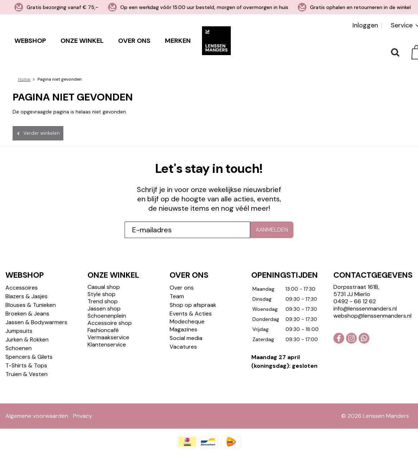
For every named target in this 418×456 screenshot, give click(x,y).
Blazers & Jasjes (26, 296)
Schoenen (18, 348)
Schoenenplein (106, 315)
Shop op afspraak (193, 305)
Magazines (183, 329)
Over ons (134, 40)
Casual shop (103, 287)
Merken (178, 40)
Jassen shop (104, 308)
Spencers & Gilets (29, 357)
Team (177, 296)
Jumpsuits (18, 331)
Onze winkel (82, 40)
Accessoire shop (109, 323)
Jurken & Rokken (27, 339)
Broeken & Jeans (27, 313)
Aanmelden (272, 229)
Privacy (82, 416)
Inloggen (365, 25)
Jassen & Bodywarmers (36, 322)
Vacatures (183, 346)
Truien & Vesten (26, 374)
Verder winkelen (41, 133)
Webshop (30, 40)
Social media (186, 338)
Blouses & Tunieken (30, 305)
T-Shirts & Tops (26, 365)
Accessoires (21, 287)
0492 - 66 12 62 (354, 301)
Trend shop (102, 301)
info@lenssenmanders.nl (365, 308)
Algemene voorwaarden (36, 416)
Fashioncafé (103, 330)
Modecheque (187, 321)
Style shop (101, 294)
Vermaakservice (108, 337)
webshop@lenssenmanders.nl (372, 315)
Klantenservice (106, 344)
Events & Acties (191, 313)
